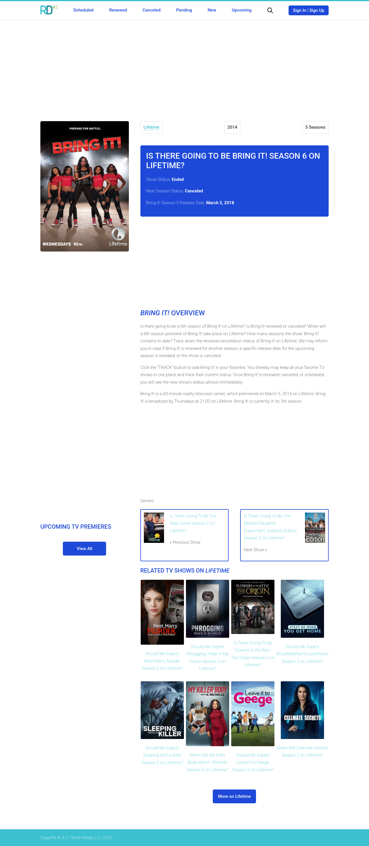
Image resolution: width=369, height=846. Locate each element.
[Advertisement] (184, 66)
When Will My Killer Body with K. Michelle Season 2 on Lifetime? (207, 762)
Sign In (299, 10)
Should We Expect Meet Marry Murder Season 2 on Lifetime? (162, 661)
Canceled (151, 10)
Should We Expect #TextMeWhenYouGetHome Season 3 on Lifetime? (302, 654)
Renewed (118, 10)
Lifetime (151, 127)
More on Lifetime (234, 796)
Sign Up (316, 10)
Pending (184, 10)
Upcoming (241, 10)
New (212, 10)
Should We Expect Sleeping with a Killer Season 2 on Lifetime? (162, 755)
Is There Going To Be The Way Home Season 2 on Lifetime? (193, 523)
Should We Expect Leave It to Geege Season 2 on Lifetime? (252, 762)
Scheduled (83, 10)
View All (84, 548)
